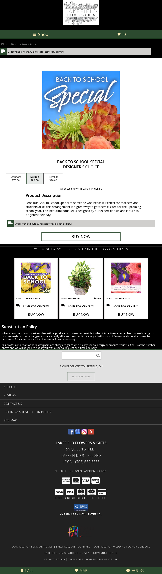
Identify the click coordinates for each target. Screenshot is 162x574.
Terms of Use (108, 559)
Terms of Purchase (82, 559)
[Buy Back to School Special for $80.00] (81, 236)
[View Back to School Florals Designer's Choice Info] (36, 277)
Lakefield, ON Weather (60, 553)
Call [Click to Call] (27, 570)
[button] (81, 507)
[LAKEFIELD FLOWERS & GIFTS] (81, 24)
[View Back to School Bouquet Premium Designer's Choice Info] (126, 277)
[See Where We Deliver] (81, 376)
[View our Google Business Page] (78, 433)
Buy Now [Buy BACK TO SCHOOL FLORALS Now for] (36, 314)
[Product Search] (81, 355)
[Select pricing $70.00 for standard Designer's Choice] (16, 178)
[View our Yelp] (91, 433)
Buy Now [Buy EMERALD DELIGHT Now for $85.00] (81, 314)
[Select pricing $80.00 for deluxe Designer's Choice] (35, 178)
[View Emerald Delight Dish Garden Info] (81, 277)
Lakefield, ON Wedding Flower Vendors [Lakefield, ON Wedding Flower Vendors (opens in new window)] (122, 546)
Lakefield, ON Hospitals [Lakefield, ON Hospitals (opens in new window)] (73, 546)
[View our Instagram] (84, 433)
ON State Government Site (98, 553)
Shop (40, 34)
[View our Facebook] (71, 433)
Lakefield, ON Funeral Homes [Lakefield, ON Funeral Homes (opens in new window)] (32, 546)
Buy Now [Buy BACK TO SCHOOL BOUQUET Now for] (126, 314)
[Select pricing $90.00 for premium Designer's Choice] (53, 178)
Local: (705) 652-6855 (81, 461)
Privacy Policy (54, 559)
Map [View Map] (81, 570)
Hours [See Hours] (135, 570)
